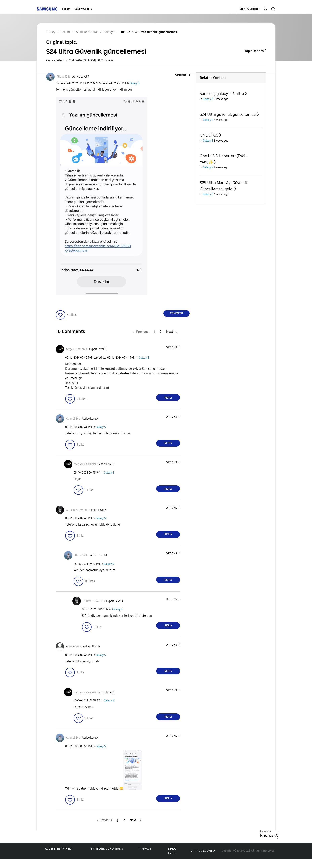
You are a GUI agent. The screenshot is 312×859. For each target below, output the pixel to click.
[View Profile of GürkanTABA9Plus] (77, 510)
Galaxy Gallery (83, 9)
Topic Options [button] (254, 51)
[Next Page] (172, 332)
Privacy (145, 848)
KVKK (172, 853)
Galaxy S (134, 83)
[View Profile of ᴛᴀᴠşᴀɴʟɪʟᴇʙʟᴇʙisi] (77, 349)
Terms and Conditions (106, 848)
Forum (66, 9)
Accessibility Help (59, 848)
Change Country (203, 851)
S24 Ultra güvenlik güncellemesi (228, 114)
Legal (172, 848)
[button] (183, 75)
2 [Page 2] (160, 332)
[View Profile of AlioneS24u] (64, 76)
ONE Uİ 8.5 (209, 135)
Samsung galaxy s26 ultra (222, 93)
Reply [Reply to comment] (168, 397)
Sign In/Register (250, 9)
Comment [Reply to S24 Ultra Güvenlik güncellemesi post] (176, 313)
